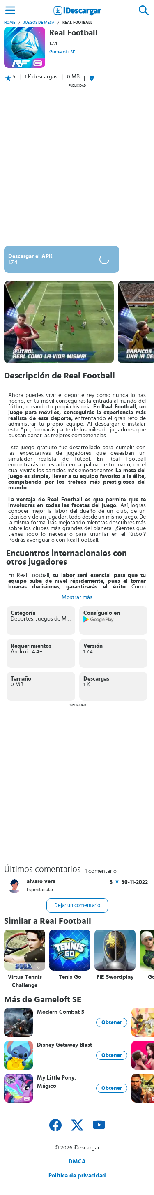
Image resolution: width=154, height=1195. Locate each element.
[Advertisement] (77, 165)
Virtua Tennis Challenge (25, 981)
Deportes (22, 619)
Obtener (111, 1022)
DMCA (77, 1162)
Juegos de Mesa (38, 23)
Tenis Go (70, 977)
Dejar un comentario (77, 905)
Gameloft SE (62, 51)
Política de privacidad (77, 1176)
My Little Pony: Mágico (56, 1082)
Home (9, 23)
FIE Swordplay (115, 977)
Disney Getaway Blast (64, 1045)
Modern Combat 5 (60, 1012)
